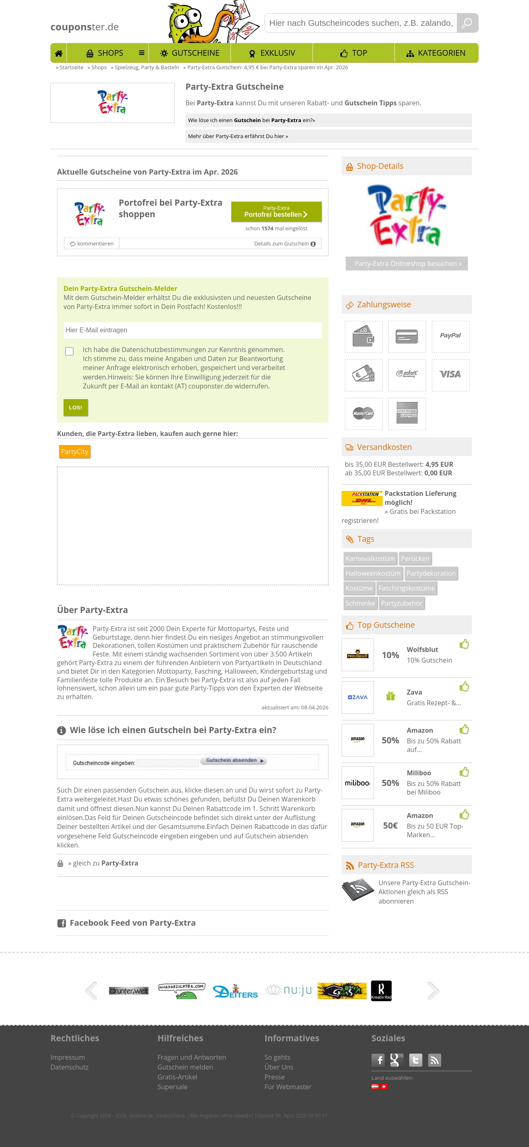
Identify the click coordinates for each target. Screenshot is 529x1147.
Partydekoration (431, 573)
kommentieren (96, 243)
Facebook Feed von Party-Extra (133, 922)
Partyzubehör (401, 603)
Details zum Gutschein (281, 243)
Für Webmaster (288, 1086)
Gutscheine (195, 52)
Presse (274, 1076)
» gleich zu (103, 863)
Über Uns (278, 1067)
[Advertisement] (260, 528)
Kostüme (359, 588)
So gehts (277, 1057)
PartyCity (75, 451)
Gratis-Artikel (177, 1076)
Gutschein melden (185, 1067)
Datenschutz (69, 1067)
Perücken (415, 558)
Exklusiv (277, 52)
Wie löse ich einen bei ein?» (251, 120)
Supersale (172, 1086)
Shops (110, 52)
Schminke (360, 603)
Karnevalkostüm (370, 558)
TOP (359, 52)
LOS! (75, 407)
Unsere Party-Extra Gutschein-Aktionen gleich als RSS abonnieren (424, 892)
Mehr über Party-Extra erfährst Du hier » (238, 136)
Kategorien (441, 52)
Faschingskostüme (407, 588)
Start (58, 52)
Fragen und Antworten (191, 1057)
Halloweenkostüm (373, 573)
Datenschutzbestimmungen (164, 349)
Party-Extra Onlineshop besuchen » (408, 263)
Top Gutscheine (386, 624)
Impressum (67, 1057)
